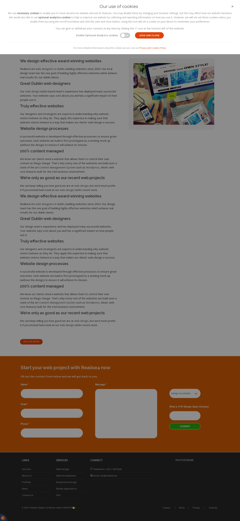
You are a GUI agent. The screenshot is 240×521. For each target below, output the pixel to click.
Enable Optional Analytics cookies (97, 35)
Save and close (149, 35)
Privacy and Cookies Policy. (152, 47)
